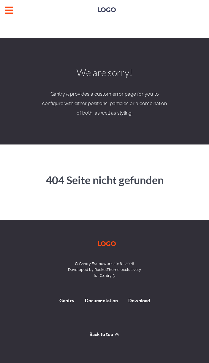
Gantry (67, 300)
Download (139, 300)
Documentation (101, 300)
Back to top (104, 334)
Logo (107, 9)
